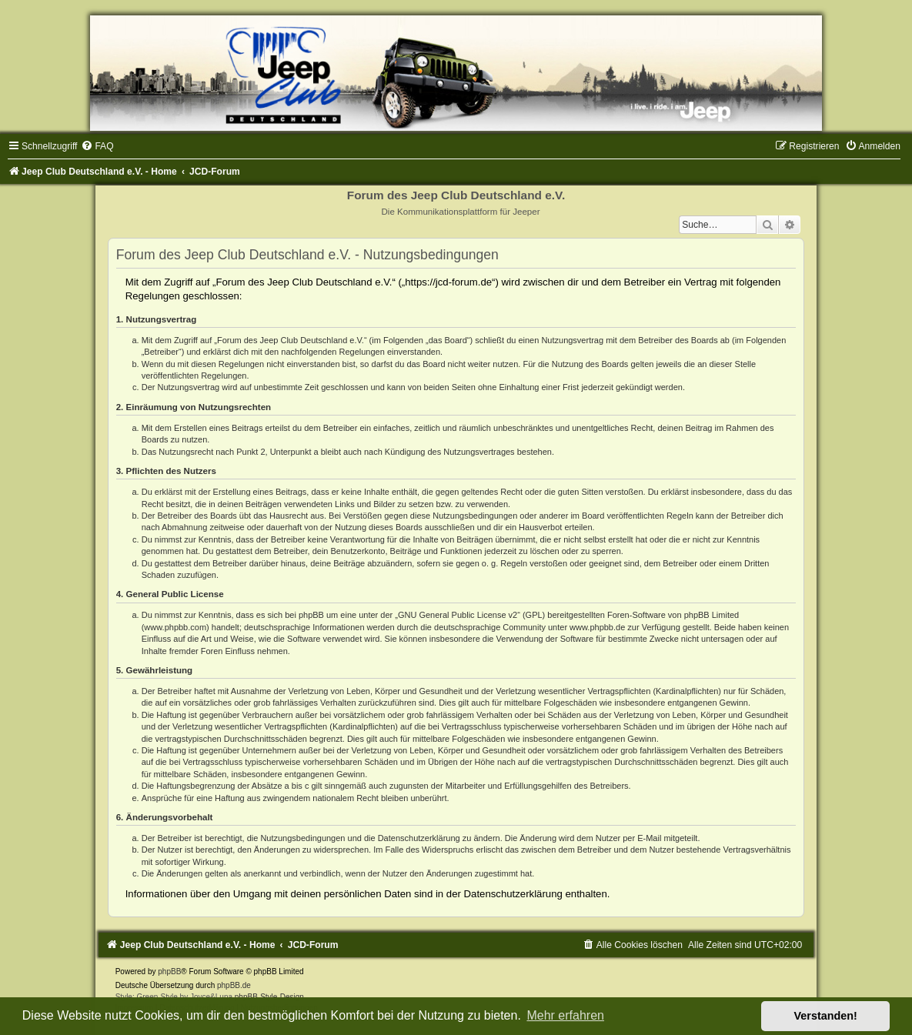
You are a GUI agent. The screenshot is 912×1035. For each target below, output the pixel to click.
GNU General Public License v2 (457, 614)
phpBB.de (234, 985)
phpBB (169, 971)
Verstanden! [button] (825, 1016)
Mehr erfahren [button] (565, 1015)
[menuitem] (97, 146)
